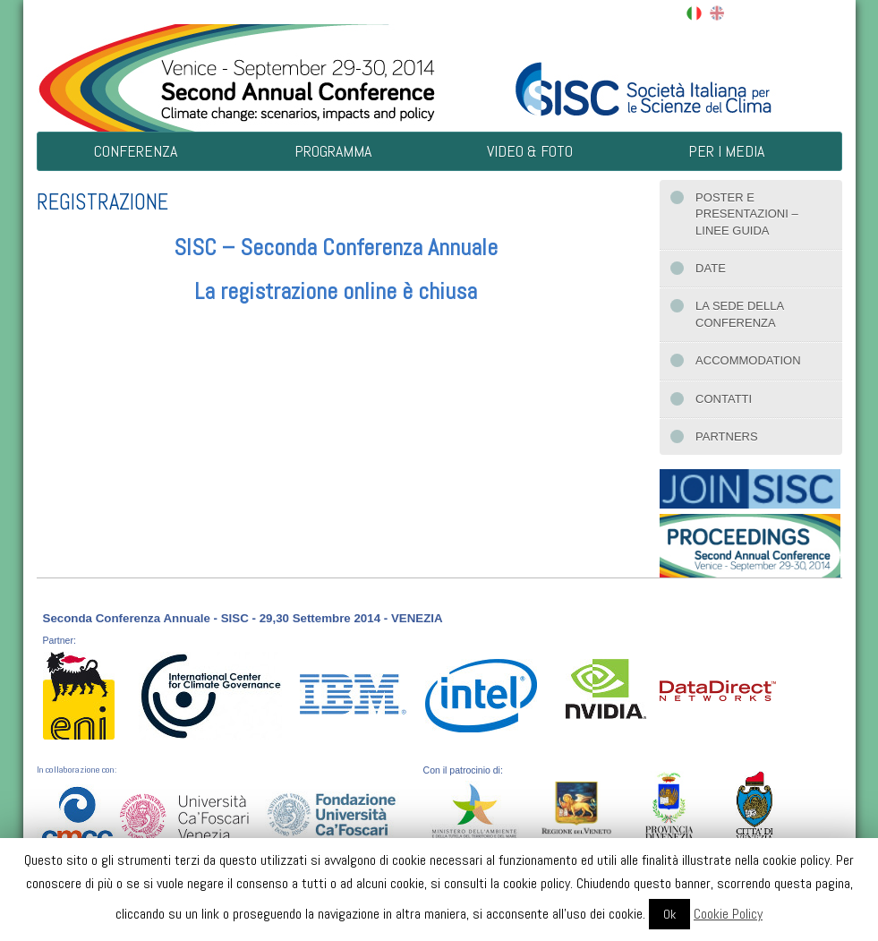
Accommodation (747, 360)
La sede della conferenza (739, 314)
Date (710, 268)
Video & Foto (530, 151)
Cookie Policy (728, 913)
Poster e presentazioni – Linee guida (746, 214)
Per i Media (726, 151)
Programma (332, 151)
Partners (726, 436)
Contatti (723, 399)
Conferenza (135, 151)
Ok (669, 914)
